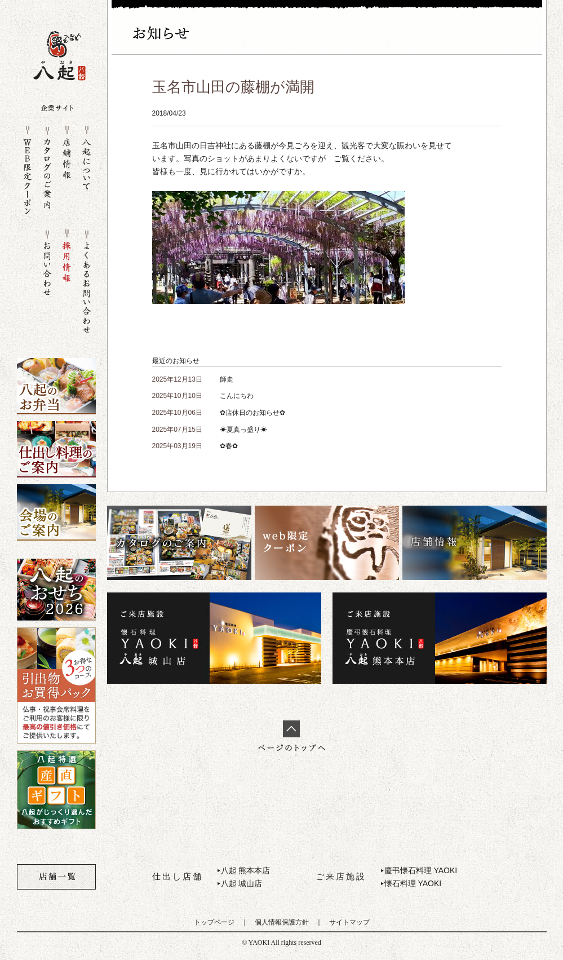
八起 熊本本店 (246, 870)
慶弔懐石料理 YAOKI (421, 870)
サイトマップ (349, 922)
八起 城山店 (242, 883)
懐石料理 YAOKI (413, 883)
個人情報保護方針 (282, 922)
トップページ (214, 922)
